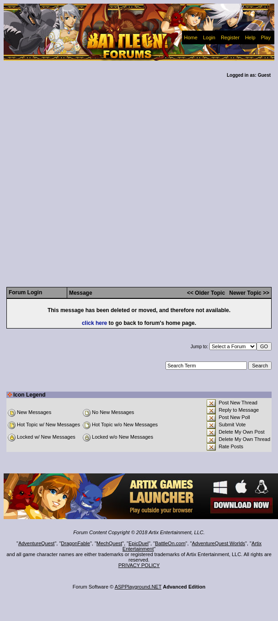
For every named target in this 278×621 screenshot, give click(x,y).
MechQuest (109, 543)
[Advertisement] (90, 173)
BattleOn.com (170, 543)
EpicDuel (138, 543)
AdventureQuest (36, 543)
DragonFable (75, 543)
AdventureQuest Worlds (219, 543)
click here (94, 323)
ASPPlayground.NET (138, 586)
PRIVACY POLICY (139, 565)
